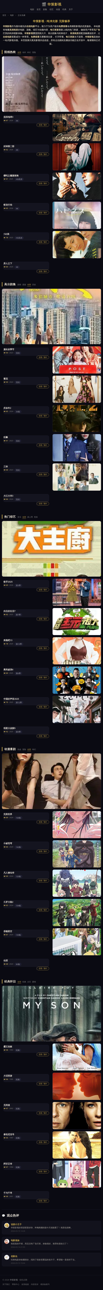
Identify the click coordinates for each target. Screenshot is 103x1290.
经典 (64, 9)
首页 (39, 9)
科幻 (29, 52)
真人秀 (30, 517)
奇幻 (34, 749)
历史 (34, 284)
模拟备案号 (45, 1284)
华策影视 (51, 4)
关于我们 (6, 1284)
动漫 (58, 9)
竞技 (36, 517)
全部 (19, 52)
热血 (19, 749)
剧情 (19, 284)
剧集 (45, 9)
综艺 (51, 9)
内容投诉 (34, 1284)
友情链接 (25, 1284)
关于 (71, 9)
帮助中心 (15, 1284)
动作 (24, 52)
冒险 (34, 52)
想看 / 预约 (43, 125)
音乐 (19, 517)
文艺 (29, 982)
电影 (32, 9)
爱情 (34, 982)
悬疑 (24, 284)
